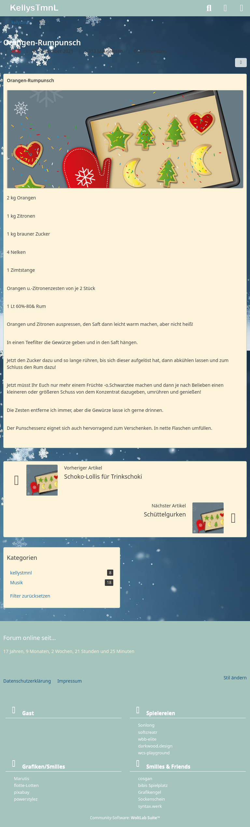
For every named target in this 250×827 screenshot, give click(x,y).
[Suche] (208, 8)
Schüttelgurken (165, 514)
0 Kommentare (150, 51)
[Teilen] (241, 62)
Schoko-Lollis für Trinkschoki (103, 476)
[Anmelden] (225, 8)
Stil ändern (235, 678)
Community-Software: (125, 817)
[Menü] (241, 8)
